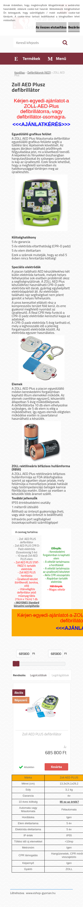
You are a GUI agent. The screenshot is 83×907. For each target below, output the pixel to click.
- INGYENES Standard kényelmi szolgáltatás (26, 604)
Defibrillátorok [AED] (39, 72)
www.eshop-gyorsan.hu (40, 893)
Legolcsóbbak (38, 675)
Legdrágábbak (60, 675)
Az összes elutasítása (51, 27)
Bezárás (74, 27)
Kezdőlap (19, 72)
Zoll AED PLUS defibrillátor (41, 734)
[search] (65, 42)
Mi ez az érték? (69, 801)
